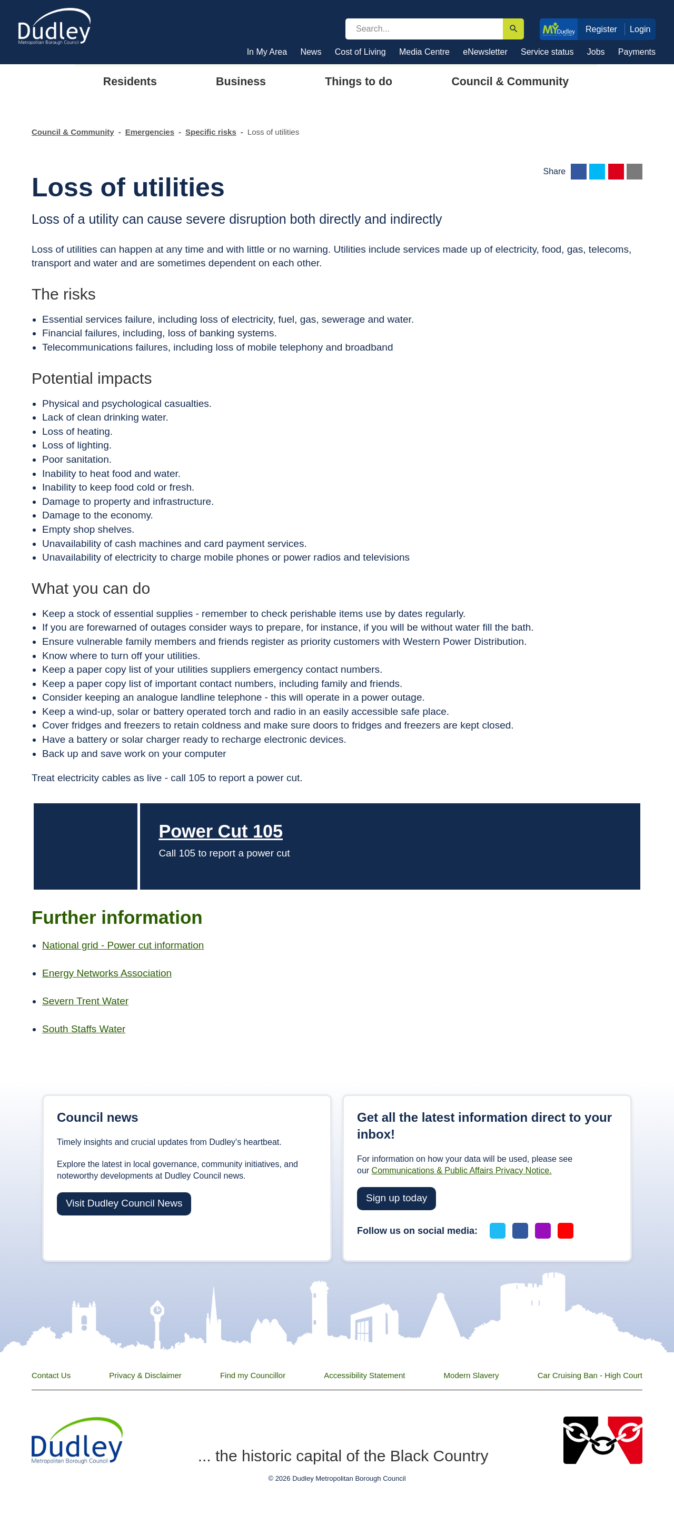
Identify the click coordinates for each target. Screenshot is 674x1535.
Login (640, 29)
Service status (547, 51)
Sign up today (396, 1197)
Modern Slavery (471, 1375)
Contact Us (51, 1375)
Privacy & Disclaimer (145, 1375)
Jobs (596, 51)
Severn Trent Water (85, 1000)
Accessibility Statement (364, 1375)
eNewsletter (485, 51)
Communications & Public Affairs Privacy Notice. (462, 1170)
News (310, 51)
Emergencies (149, 131)
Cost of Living (360, 51)
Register (601, 29)
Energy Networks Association (107, 973)
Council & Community (73, 131)
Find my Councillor (252, 1375)
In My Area (267, 51)
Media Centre (424, 51)
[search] (424, 28)
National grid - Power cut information (123, 945)
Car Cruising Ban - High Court (590, 1375)
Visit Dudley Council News (124, 1203)
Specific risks (210, 131)
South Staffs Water (83, 1028)
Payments (637, 51)
